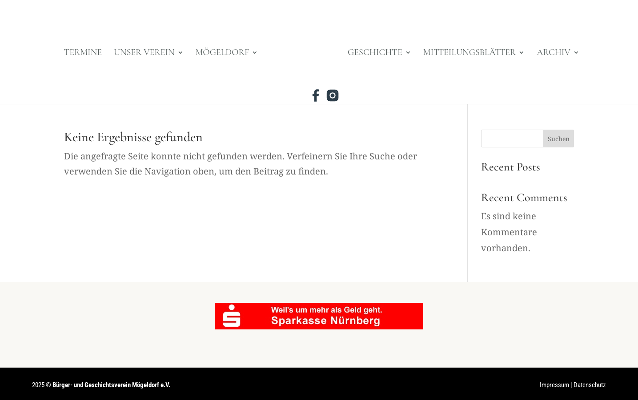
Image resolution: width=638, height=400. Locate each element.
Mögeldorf (222, 53)
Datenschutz (590, 385)
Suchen (559, 139)
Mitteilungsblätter (469, 53)
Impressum (554, 385)
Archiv (553, 53)
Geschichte (375, 53)
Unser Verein (144, 53)
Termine (83, 53)
